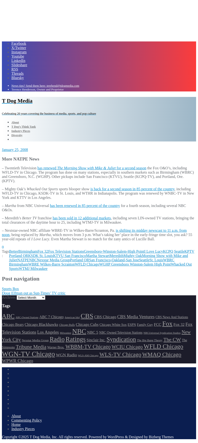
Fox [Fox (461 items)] (167, 323)
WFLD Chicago (87, 264)
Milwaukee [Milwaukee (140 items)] (65, 333)
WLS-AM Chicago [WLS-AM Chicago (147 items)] (88, 355)
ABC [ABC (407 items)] (8, 316)
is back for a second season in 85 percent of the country (132, 189)
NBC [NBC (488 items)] (79, 331)
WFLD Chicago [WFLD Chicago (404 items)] (163, 346)
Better (13, 251)
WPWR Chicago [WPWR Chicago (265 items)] (17, 360)
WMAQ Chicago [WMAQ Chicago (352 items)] (161, 354)
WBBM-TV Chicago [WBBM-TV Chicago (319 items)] (87, 347)
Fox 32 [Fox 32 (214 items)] (178, 324)
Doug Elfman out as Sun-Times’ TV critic (34, 293)
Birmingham (28, 251)
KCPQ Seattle (173, 251)
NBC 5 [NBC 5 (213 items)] (92, 332)
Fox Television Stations (66, 251)
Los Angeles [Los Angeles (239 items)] (48, 332)
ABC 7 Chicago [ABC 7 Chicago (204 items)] (51, 317)
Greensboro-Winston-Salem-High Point (114, 251)
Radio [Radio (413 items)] (57, 339)
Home (16, 425)
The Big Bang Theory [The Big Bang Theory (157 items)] (150, 340)
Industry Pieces (23, 429)
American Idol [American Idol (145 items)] (72, 317)
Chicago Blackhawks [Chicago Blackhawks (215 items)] (41, 324)
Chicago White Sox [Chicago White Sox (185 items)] (113, 325)
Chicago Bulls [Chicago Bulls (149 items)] (67, 325)
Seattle (144, 260)
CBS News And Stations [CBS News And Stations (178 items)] (172, 317)
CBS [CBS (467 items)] (87, 316)
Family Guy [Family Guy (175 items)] (145, 325)
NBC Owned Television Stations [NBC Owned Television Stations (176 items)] (121, 332)
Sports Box (10, 289)
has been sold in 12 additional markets (82, 218)
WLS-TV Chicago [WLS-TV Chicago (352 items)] (120, 354)
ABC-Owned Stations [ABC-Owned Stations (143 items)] (26, 317)
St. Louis (156, 260)
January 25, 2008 (15, 150)
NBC (33, 260)
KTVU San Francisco (69, 256)
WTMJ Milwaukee (33, 269)
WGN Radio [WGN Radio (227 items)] (66, 354)
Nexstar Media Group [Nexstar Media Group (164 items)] (35, 340)
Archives (9, 297)
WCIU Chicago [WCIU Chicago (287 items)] (127, 347)
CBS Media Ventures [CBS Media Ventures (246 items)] (136, 316)
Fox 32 (43, 251)
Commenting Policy (26, 420)
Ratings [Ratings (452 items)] (76, 339)
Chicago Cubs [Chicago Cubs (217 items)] (87, 324)
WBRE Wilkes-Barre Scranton (51, 264)
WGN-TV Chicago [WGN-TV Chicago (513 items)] (28, 354)
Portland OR (79, 260)
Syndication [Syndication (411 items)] (121, 339)
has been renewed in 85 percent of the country (85, 206)
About (16, 416)
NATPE (23, 260)
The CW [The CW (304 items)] (172, 339)
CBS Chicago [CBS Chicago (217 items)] (105, 317)
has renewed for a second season (92, 168)
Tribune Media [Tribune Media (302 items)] (31, 347)
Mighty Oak (132, 256)
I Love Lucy (153, 251)
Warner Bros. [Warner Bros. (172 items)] (55, 347)
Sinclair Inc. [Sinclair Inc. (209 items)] (96, 340)
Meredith (117, 256)
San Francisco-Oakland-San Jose (114, 260)
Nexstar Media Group (53, 260)
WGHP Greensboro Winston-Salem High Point (135, 264)
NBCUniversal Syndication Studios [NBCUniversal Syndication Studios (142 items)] (161, 332)
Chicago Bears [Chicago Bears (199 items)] (13, 324)
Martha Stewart (97, 256)
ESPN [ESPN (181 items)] (132, 325)
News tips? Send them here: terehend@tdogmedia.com (45, 85)
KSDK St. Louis (40, 256)
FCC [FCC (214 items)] (157, 324)
